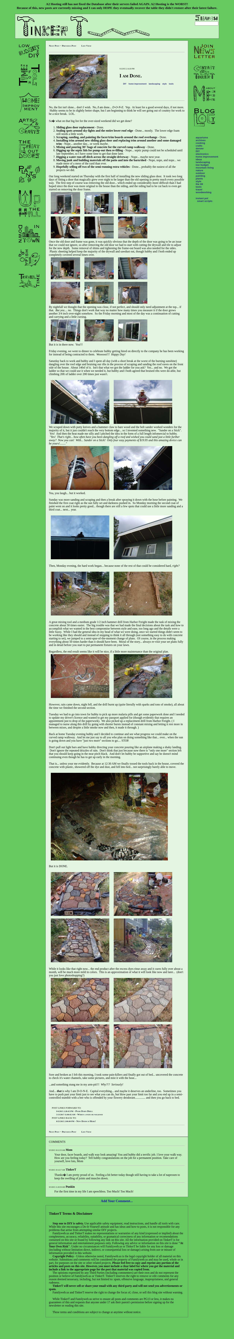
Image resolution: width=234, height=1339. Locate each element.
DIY (124, 84)
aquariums (202, 137)
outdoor (200, 173)
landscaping (154, 84)
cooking (200, 143)
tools (171, 84)
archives (201, 140)
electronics (202, 154)
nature (199, 170)
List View (86, 45)
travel (199, 189)
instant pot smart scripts (204, 199)
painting (200, 175)
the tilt (199, 184)
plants (199, 178)
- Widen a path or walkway (79, 1114)
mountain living (205, 167)
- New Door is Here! (76, 1121)
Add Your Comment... (117, 1201)
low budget (202, 165)
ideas (199, 159)
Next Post (54, 45)
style (164, 84)
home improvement (137, 84)
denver (200, 148)
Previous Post (69, 45)
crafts (199, 145)
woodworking (204, 192)
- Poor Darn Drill (74, 1111)
